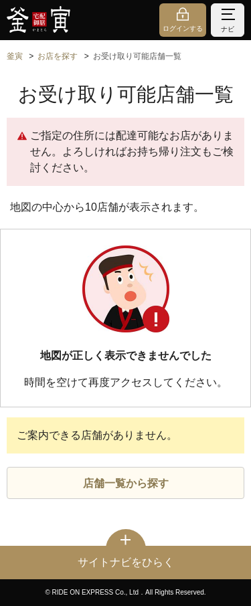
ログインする (183, 28)
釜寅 (15, 56)
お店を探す (57, 56)
